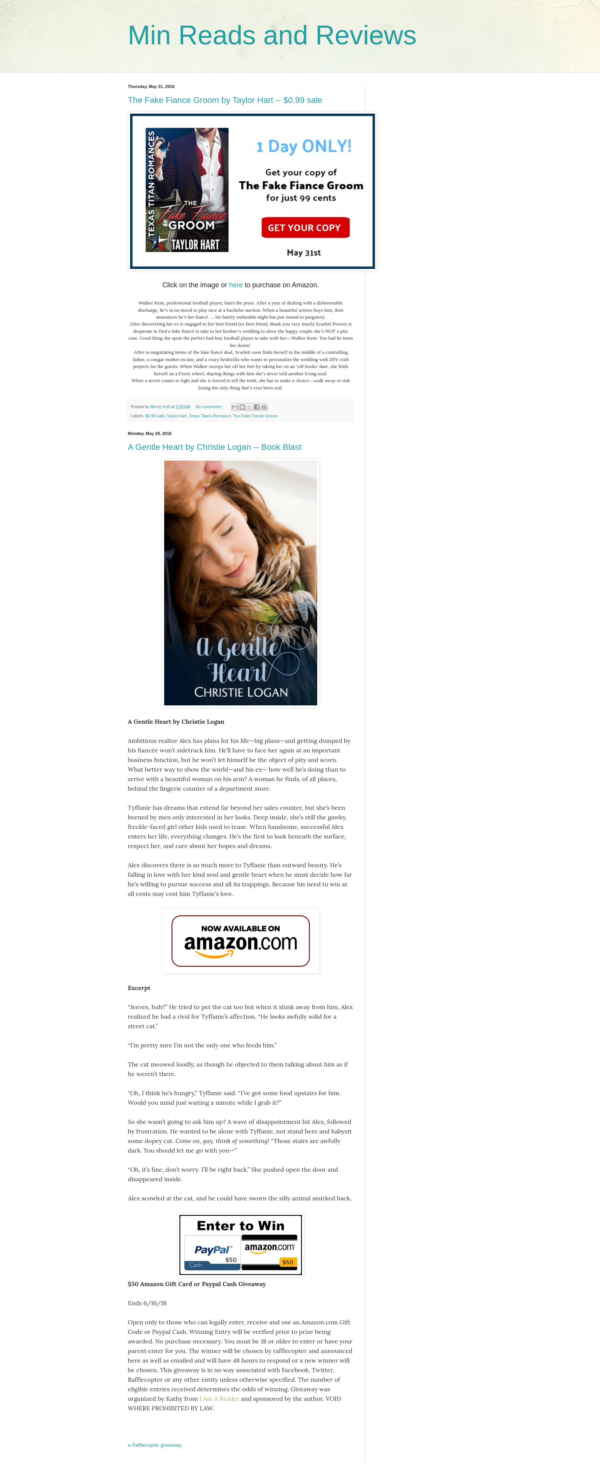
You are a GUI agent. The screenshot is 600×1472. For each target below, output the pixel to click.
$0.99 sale (155, 416)
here (236, 285)
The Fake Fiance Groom (255, 416)
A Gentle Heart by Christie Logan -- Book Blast (215, 447)
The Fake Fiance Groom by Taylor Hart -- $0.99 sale (225, 100)
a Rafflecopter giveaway (155, 1445)
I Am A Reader (219, 1398)
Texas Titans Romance (209, 416)
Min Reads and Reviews (272, 35)
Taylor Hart (176, 416)
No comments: (209, 406)
